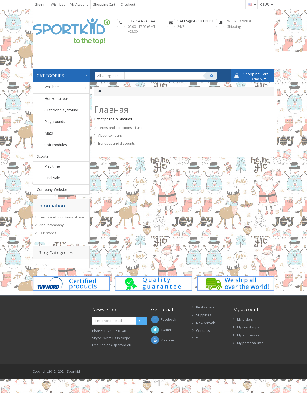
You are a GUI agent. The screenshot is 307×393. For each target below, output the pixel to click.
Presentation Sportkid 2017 (204, 358)
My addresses (248, 353)
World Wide (239, 20)
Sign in (40, 4)
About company (51, 226)
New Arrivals (206, 340)
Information (51, 205)
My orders (245, 337)
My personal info (250, 360)
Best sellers (205, 324)
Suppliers (203, 332)
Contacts (203, 348)
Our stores (47, 234)
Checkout (128, 4)
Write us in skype (116, 355)
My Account (79, 4)
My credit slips (248, 345)
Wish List (58, 4)
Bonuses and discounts (116, 143)
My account (246, 327)
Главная (111, 109)
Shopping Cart (104, 4)
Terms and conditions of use (61, 218)
